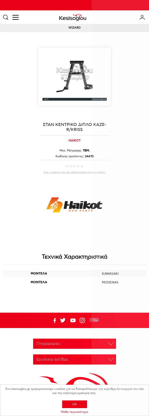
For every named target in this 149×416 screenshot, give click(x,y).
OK (74, 404)
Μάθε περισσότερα (74, 412)
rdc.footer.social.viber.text (94, 320)
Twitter (72, 320)
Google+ (83, 320)
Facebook (52, 320)
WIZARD (74, 27)
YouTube (62, 320)
